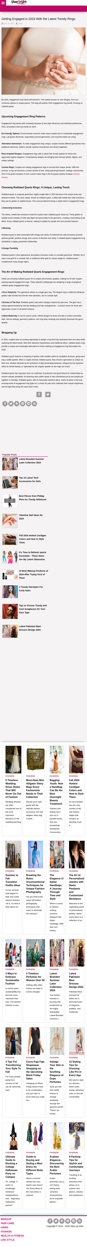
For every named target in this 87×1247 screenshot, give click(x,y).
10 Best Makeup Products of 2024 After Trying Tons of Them (33, 574)
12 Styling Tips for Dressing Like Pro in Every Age (75, 1068)
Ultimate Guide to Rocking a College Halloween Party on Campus (11, 1166)
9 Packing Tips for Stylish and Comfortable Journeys (76, 1163)
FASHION (9, 776)
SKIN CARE (7, 1223)
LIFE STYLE (8, 1240)
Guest (20, 24)
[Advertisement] (25, 426)
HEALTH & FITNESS (12, 1235)
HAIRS (4, 1227)
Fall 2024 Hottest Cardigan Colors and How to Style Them (32, 539)
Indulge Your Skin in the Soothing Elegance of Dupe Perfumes (57, 1071)
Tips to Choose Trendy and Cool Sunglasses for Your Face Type (33, 609)
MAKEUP (6, 1219)
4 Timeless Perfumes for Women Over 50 (35, 977)
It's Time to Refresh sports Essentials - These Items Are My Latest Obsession (32, 556)
